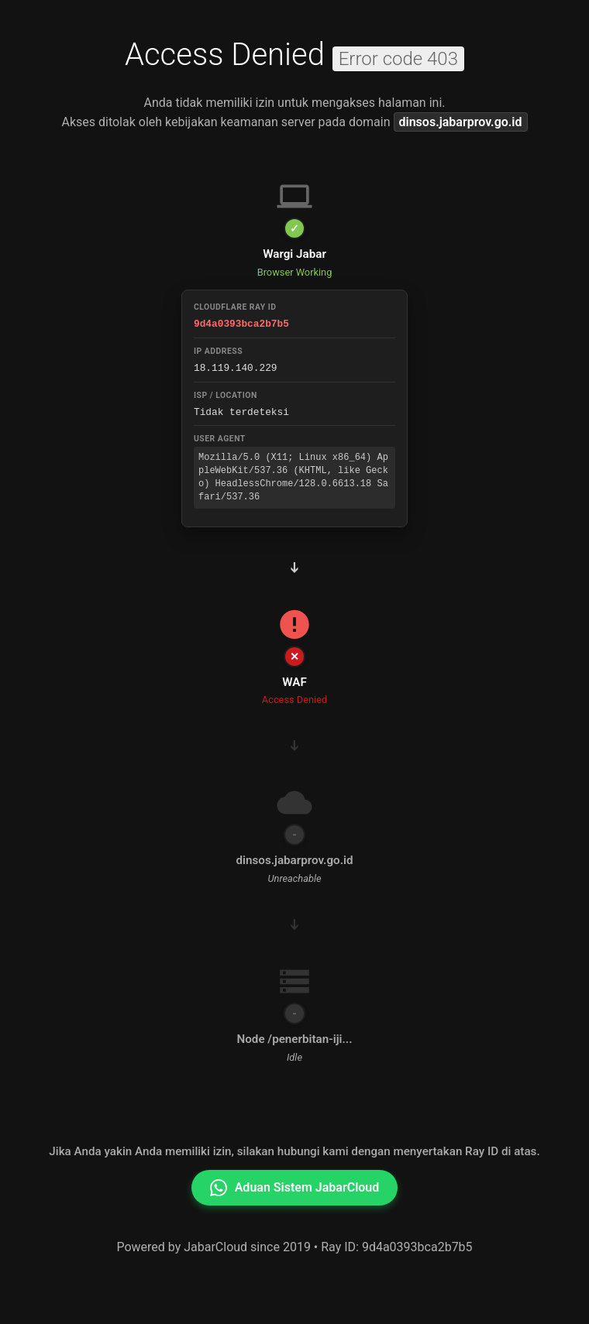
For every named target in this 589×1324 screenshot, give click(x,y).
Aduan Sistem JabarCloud (295, 1185)
